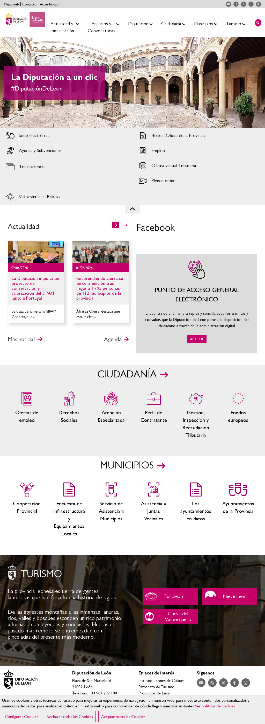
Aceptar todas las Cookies (123, 716)
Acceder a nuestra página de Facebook (251, 4)
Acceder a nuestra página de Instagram (258, 4)
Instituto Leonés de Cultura (161, 680)
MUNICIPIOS (127, 466)
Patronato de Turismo (156, 686)
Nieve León (229, 596)
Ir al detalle (36, 252)
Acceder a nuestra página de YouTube (228, 4)
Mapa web (11, 4)
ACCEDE (196, 303)
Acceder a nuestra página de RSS (236, 4)
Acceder (66, 135)
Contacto (29, 4)
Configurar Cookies (21, 716)
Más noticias (21, 339)
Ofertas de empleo (27, 415)
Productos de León (154, 693)
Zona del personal (154, 415)
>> (125, 225)
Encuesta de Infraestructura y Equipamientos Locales (69, 509)
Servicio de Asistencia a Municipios (111, 509)
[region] (132, 709)
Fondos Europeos (238, 415)
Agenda (113, 339)
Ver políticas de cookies (215, 706)
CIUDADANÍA (127, 375)
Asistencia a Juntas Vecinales (154, 509)
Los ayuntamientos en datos (196, 509)
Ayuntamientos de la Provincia (238, 509)
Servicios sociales (69, 415)
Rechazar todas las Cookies (70, 716)
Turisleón (170, 596)
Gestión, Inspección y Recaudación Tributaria (196, 415)
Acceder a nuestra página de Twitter (243, 4)
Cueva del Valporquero (170, 616)
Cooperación (27, 509)
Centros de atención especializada (111, 415)
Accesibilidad (49, 4)
